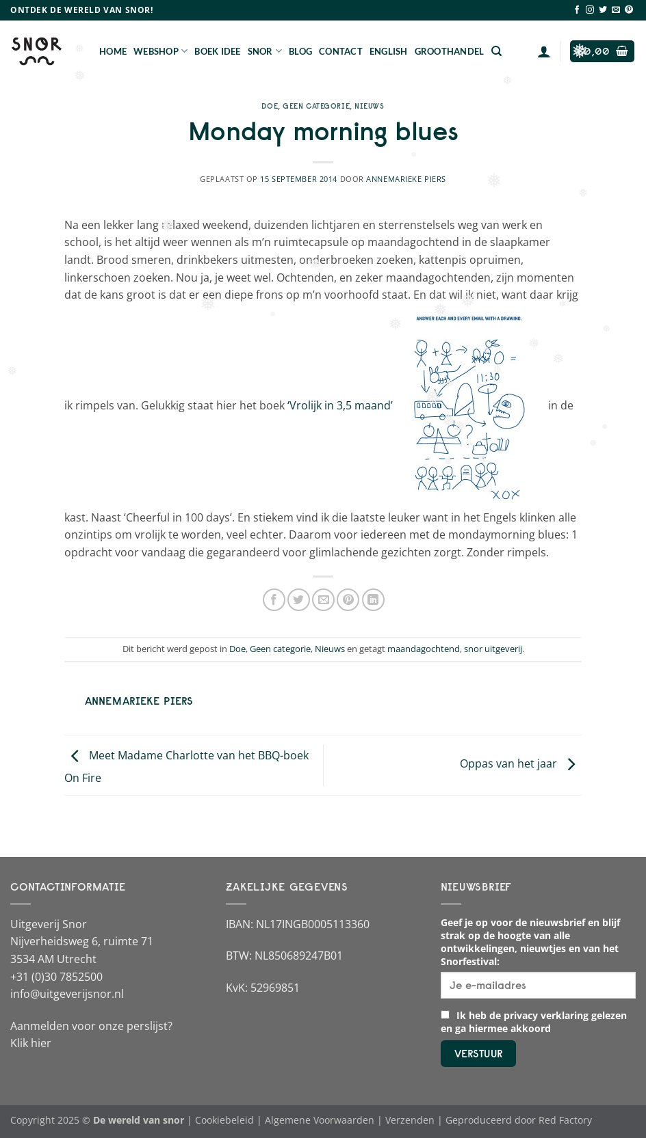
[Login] (544, 51)
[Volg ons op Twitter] (603, 10)
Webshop (160, 50)
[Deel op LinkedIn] (373, 599)
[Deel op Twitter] (298, 599)
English (389, 51)
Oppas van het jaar (521, 764)
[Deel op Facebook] (274, 599)
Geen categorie (316, 106)
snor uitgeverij (493, 648)
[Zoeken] (496, 51)
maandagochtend (423, 648)
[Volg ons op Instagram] (590, 10)
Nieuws (369, 106)
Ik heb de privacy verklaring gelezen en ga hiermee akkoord (534, 1022)
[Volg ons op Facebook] (577, 10)
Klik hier (30, 1043)
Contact (341, 51)
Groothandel (449, 51)
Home (113, 51)
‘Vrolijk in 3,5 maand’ (340, 405)
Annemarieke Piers (406, 179)
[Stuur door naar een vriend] (323, 599)
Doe (269, 106)
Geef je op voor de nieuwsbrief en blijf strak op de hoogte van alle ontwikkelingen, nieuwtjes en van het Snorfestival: (530, 942)
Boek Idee (217, 51)
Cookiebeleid (224, 1119)
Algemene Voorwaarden (319, 1119)
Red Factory (565, 1119)
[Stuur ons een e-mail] (616, 10)
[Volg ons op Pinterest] (629, 10)
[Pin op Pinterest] (348, 599)
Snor (265, 50)
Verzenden (410, 1119)
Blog (300, 51)
